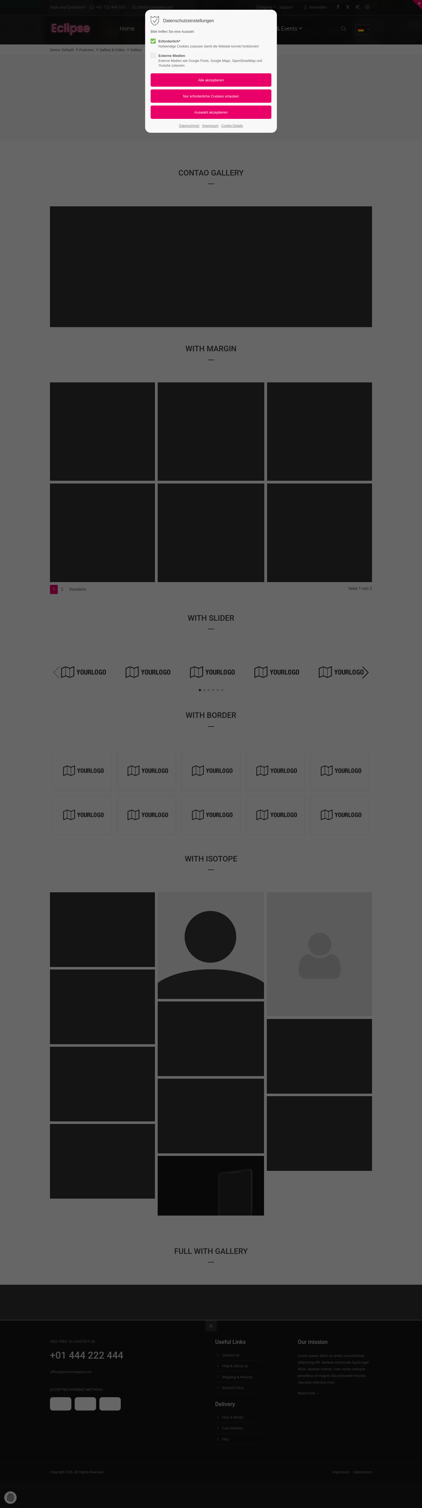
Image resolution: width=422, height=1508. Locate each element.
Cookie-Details (232, 126)
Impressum (210, 126)
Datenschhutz (189, 126)
